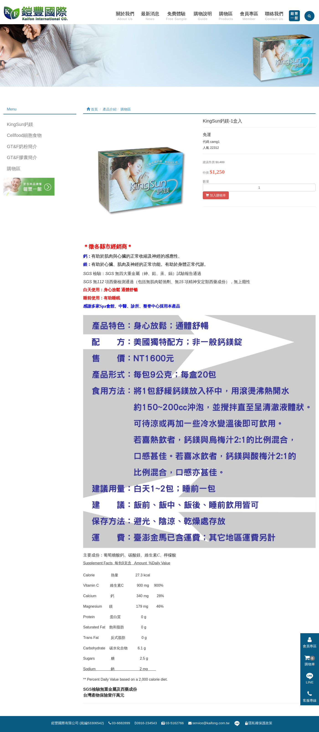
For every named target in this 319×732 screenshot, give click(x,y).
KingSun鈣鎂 (20, 124)
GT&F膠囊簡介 (22, 157)
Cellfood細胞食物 (24, 135)
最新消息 (150, 17)
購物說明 (203, 17)
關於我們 (125, 17)
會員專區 (249, 17)
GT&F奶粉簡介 (22, 146)
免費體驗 (176, 17)
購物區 (226, 17)
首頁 (92, 109)
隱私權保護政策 (258, 723)
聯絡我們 (274, 17)
